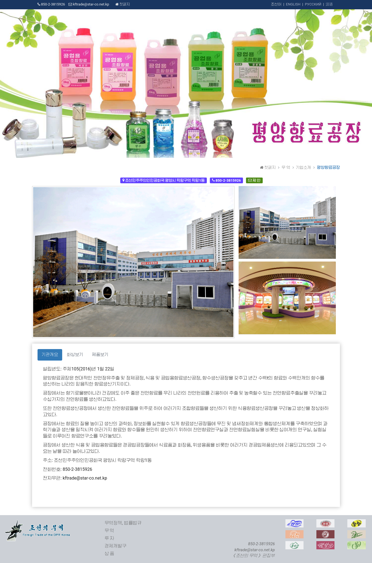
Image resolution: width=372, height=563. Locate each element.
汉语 (329, 4)
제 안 (254, 180)
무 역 (286, 167)
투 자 (110, 538)
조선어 (276, 4)
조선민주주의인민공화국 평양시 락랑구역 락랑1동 (163, 180)
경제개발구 (116, 546)
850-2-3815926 (226, 180)
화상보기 (75, 354)
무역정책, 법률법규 (123, 523)
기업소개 (303, 167)
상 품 (110, 553)
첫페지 (122, 4)
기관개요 (50, 354)
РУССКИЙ (313, 4)
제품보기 (100, 354)
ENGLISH (293, 4)
